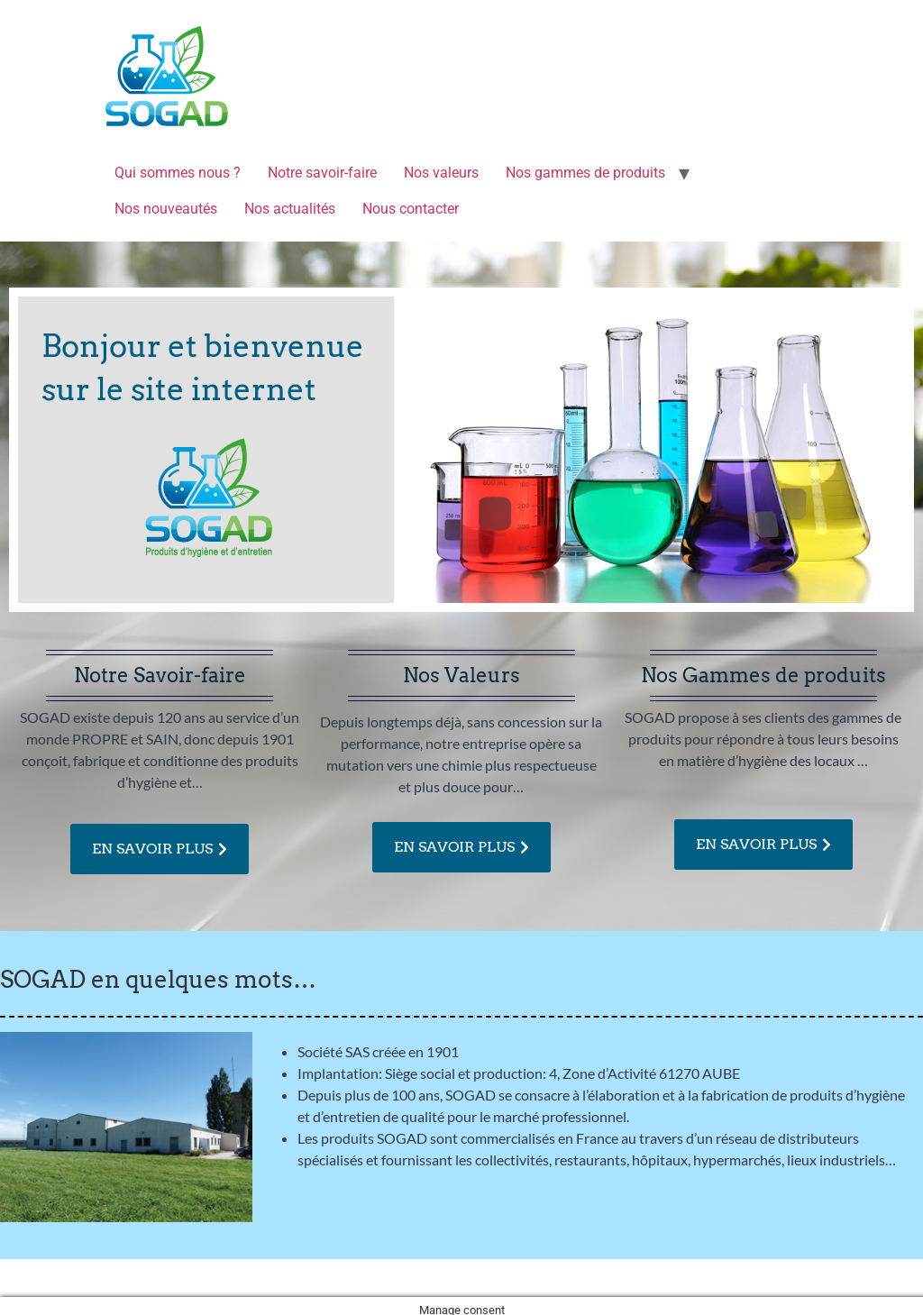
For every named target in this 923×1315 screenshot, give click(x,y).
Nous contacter (410, 208)
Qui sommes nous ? (177, 172)
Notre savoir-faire (322, 172)
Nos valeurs (441, 172)
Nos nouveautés (165, 208)
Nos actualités (289, 208)
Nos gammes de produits (585, 172)
